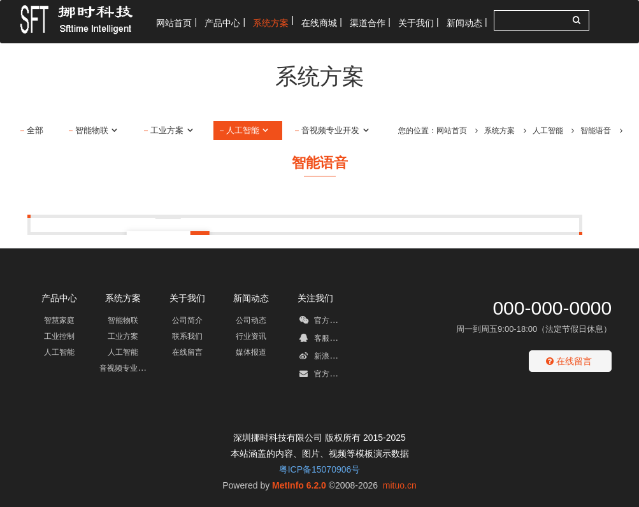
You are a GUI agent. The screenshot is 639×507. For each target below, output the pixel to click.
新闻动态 (251, 298)
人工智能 (248, 130)
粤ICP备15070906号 (320, 469)
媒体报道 (251, 352)
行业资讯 (251, 336)
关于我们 (187, 298)
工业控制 (59, 336)
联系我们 (187, 336)
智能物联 (97, 130)
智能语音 (595, 130)
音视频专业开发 (335, 130)
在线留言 (187, 352)
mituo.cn (400, 485)
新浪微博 (322, 358)
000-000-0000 (552, 307)
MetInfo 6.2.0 (299, 485)
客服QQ (320, 340)
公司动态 (251, 320)
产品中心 (59, 298)
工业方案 (172, 130)
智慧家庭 (59, 320)
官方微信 (322, 322)
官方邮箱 (322, 375)
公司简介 (187, 320)
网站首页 (451, 130)
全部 (35, 130)
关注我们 (315, 298)
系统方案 (499, 130)
